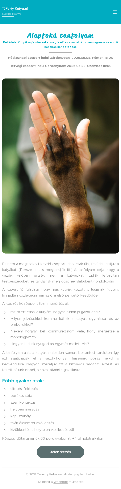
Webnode (61, 482)
